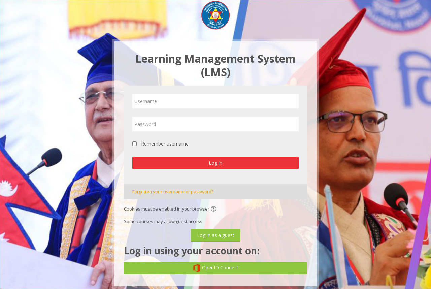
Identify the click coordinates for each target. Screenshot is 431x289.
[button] (214, 209)
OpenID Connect (215, 268)
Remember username (165, 143)
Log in (215, 163)
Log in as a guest (215, 235)
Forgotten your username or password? (172, 192)
